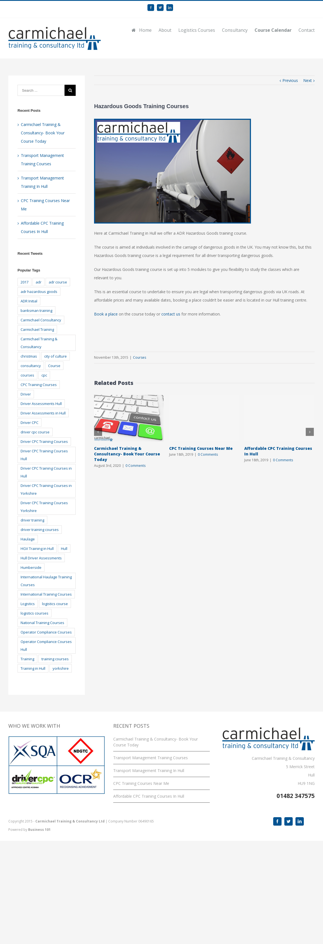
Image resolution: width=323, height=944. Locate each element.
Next (307, 80)
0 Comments (135, 465)
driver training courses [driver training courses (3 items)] (40, 529)
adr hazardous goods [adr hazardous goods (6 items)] (39, 291)
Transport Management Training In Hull (148, 770)
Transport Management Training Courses (150, 757)
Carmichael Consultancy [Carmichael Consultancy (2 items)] (41, 319)
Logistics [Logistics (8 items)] (28, 603)
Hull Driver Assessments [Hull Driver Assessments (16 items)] (41, 557)
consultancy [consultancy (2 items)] (31, 365)
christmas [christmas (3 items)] (29, 356)
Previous (290, 80)
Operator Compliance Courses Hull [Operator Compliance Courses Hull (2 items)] (46, 645)
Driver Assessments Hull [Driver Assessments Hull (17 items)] (41, 403)
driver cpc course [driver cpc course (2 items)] (35, 432)
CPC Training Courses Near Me (201, 448)
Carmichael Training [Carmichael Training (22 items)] (37, 329)
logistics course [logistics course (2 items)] (55, 603)
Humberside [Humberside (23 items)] (31, 567)
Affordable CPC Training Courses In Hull (148, 796)
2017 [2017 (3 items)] (24, 282)
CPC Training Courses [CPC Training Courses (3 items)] (39, 384)
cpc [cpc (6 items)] (44, 375)
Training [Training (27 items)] (27, 658)
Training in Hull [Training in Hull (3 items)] (33, 668)
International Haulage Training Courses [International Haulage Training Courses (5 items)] (46, 580)
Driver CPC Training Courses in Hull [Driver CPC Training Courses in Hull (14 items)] (46, 472)
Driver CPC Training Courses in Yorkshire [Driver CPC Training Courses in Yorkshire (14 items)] (46, 489)
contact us (170, 314)
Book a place (106, 314)
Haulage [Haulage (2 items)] (28, 539)
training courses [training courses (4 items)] (55, 658)
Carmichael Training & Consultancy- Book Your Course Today (127, 454)
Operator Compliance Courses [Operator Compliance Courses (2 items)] (46, 632)
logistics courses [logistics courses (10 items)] (34, 613)
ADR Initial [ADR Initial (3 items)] (29, 301)
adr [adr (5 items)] (38, 282)
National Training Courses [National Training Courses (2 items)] (42, 622)
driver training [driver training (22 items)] (32, 520)
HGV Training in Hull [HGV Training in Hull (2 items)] (37, 548)
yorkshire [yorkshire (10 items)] (61, 668)
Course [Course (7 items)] (54, 365)
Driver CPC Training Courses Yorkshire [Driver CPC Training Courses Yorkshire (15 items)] (44, 506)
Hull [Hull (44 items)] (64, 548)
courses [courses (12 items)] (27, 375)
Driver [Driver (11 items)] (26, 394)
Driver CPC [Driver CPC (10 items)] (29, 422)
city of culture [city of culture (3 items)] (55, 356)
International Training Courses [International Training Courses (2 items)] (46, 594)
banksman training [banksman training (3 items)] (36, 310)
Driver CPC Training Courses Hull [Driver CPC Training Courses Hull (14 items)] (44, 454)
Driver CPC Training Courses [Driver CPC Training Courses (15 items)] (44, 441)
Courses (139, 357)
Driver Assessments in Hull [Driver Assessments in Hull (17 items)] (43, 413)
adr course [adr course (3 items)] (58, 282)
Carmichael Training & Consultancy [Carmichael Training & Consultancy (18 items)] (39, 342)
